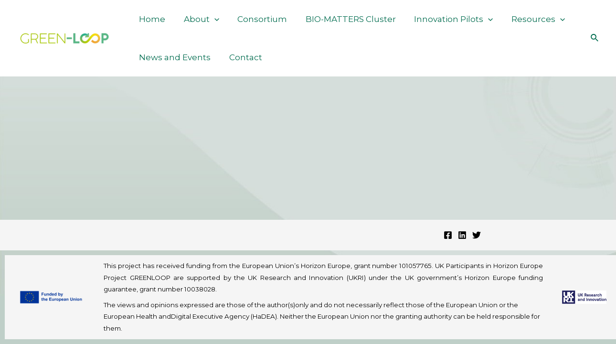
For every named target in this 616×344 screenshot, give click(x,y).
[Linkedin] (462, 235)
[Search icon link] (595, 38)
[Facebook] (448, 235)
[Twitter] (476, 235)
